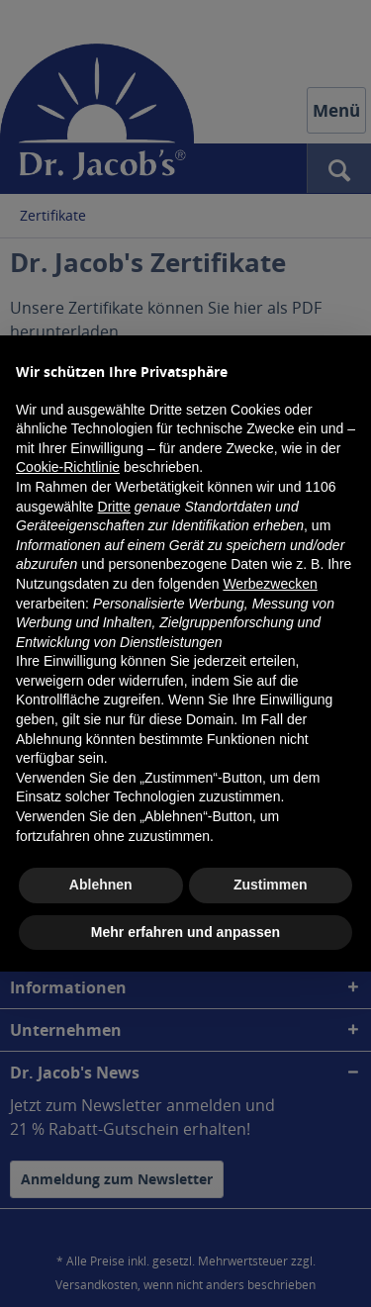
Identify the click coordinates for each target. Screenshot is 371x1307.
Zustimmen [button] (270, 884)
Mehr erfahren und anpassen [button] (185, 932)
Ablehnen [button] (101, 884)
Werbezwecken (270, 584)
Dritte (114, 506)
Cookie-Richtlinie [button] (68, 467)
